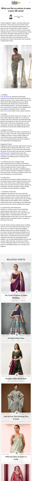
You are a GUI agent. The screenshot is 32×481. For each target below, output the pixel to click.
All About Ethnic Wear (16, 338)
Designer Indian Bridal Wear (16, 379)
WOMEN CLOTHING (24, 292)
